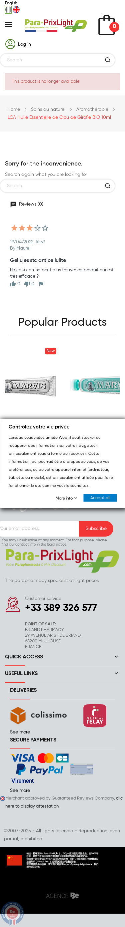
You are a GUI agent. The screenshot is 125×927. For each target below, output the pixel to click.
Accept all (100, 498)
